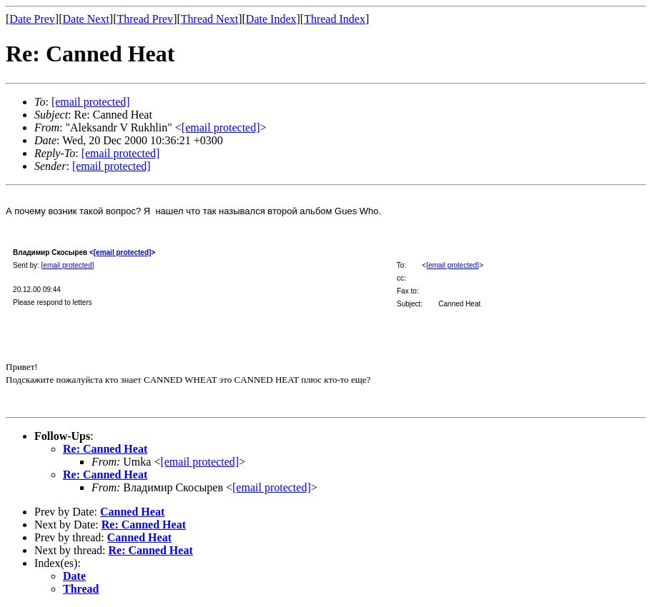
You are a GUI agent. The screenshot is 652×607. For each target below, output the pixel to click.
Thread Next (209, 19)
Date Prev (32, 19)
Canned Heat (132, 512)
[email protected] (123, 252)
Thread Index (334, 19)
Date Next (86, 19)
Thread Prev (145, 19)
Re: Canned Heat (105, 449)
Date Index (271, 19)
